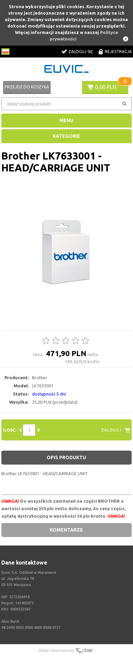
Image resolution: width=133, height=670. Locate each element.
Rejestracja (118, 51)
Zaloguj (111, 430)
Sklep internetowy (56, 650)
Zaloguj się (80, 51)
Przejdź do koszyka (27, 87)
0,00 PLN (105, 87)
